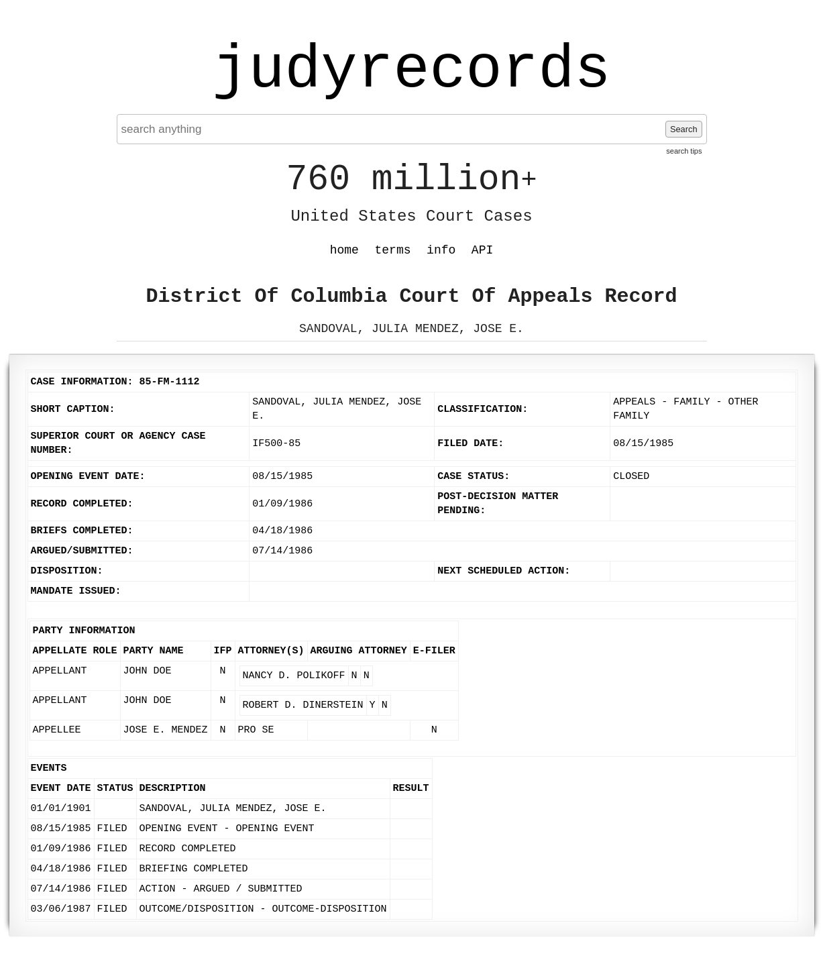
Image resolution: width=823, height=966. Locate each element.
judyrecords (411, 70)
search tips (684, 151)
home (344, 250)
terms (393, 250)
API (482, 250)
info (441, 250)
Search (684, 129)
